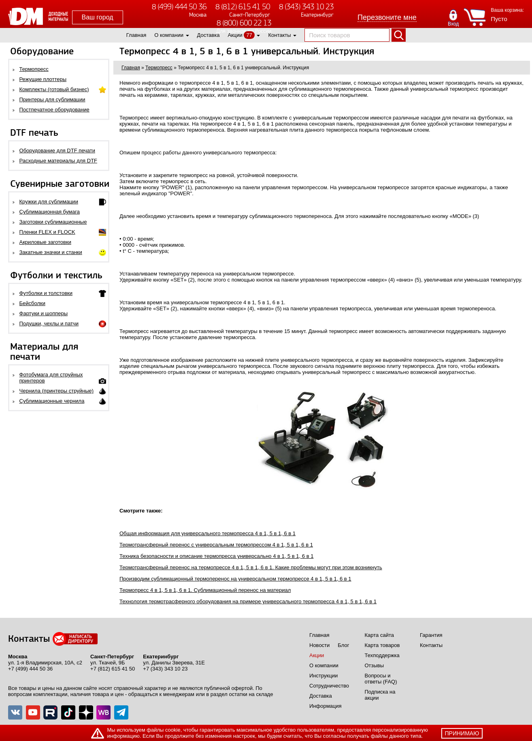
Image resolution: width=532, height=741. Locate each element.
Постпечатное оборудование (54, 110)
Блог (343, 645)
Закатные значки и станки (50, 252)
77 (249, 35)
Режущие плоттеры (43, 79)
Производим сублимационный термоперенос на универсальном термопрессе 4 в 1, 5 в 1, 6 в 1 (235, 579)
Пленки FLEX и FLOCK (47, 232)
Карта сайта (379, 635)
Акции (235, 35)
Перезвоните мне (387, 17)
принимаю (462, 733)
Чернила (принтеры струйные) (56, 391)
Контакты (279, 35)
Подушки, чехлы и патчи (49, 323)
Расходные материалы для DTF (58, 161)
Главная (136, 35)
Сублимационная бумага (49, 212)
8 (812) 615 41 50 (242, 6)
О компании (168, 35)
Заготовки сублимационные (53, 222)
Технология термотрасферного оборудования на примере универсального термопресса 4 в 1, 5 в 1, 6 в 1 (248, 601)
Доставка (208, 35)
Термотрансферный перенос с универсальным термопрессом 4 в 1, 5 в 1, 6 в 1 (216, 545)
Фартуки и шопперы (43, 313)
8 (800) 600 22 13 (244, 23)
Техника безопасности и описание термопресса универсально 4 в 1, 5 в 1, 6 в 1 (216, 556)
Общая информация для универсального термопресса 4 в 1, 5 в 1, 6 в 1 (207, 533)
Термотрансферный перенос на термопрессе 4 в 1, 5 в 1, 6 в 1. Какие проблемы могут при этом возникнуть (250, 567)
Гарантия (431, 635)
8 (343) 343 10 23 (306, 6)
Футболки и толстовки (45, 293)
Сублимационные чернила (52, 401)
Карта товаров (382, 645)
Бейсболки (32, 303)
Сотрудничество (329, 686)
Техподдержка (382, 655)
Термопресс (34, 69)
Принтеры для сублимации (52, 99)
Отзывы (374, 665)
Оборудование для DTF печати (57, 150)
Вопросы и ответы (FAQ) (381, 679)
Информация (325, 706)
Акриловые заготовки (45, 242)
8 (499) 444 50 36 (179, 6)
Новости (319, 645)
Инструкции (323, 676)
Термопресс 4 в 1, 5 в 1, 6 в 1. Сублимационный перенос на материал (205, 590)
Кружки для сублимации (48, 202)
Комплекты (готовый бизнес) (54, 89)
